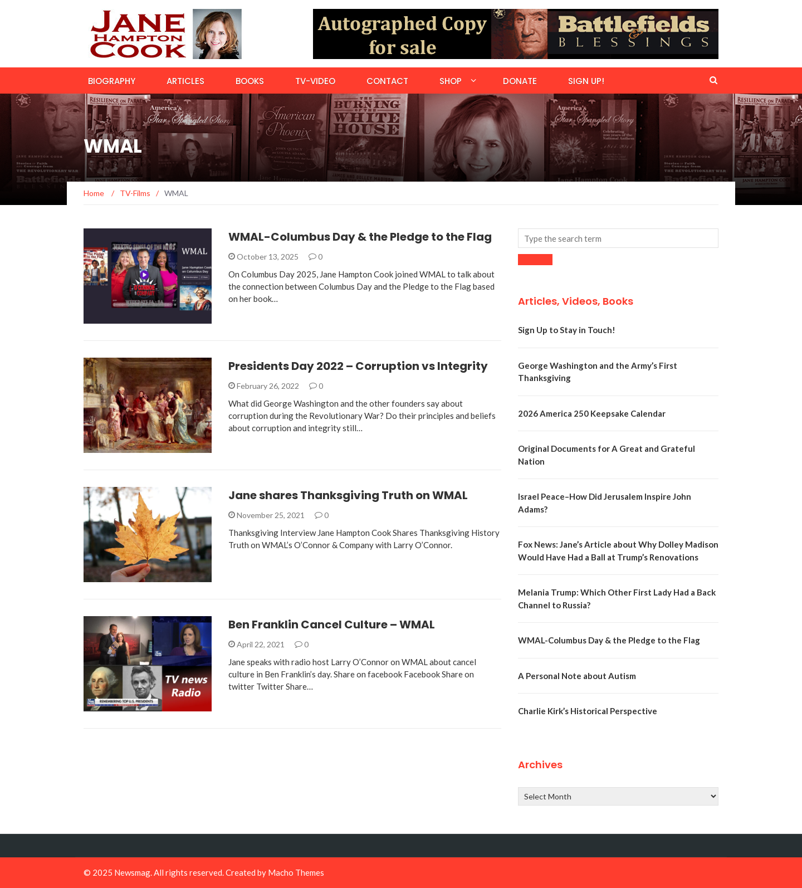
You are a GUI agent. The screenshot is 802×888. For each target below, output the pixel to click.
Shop (450, 81)
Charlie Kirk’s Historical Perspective (587, 711)
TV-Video (315, 81)
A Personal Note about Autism (577, 676)
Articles (185, 81)
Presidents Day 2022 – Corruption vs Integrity (358, 366)
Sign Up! (586, 81)
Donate (520, 81)
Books (250, 81)
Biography (111, 81)
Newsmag (132, 872)
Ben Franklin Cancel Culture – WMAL (331, 624)
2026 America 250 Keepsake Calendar (592, 413)
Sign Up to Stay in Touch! (566, 330)
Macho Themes (296, 872)
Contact (387, 81)
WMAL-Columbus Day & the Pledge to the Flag (360, 237)
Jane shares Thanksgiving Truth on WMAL (348, 495)
